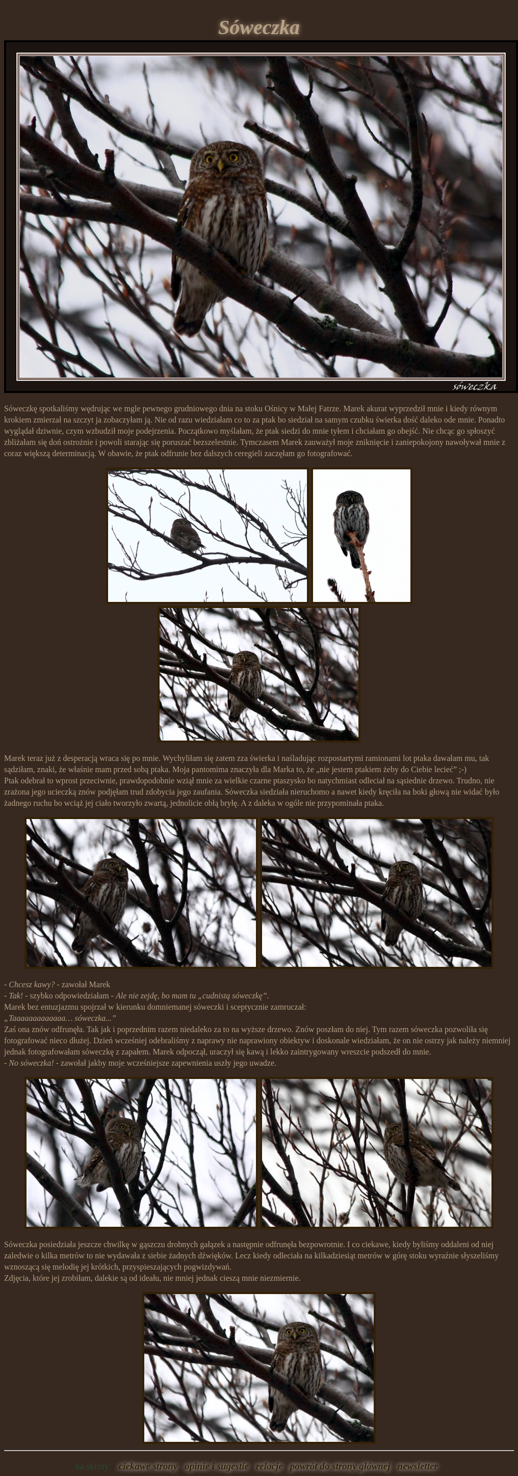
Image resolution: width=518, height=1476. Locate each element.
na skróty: (93, 1466)
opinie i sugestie (214, 1466)
